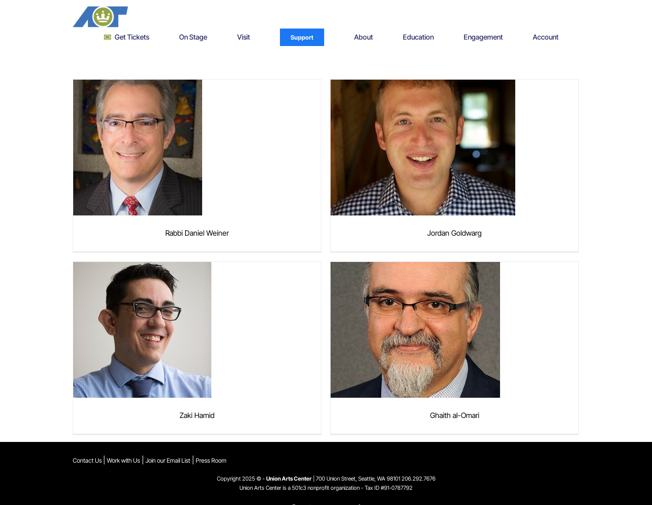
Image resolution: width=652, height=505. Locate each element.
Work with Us (123, 460)
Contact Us (88, 460)
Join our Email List (168, 460)
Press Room (211, 460)
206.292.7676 (419, 478)
